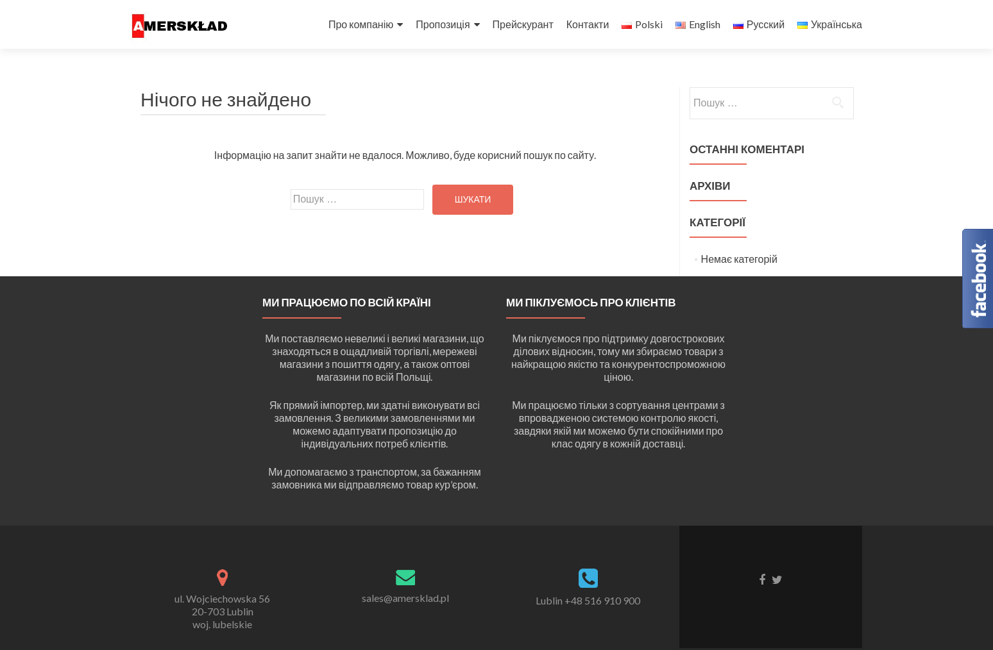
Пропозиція (443, 24)
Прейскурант (523, 24)
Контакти (587, 24)
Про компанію (360, 24)
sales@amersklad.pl (405, 598)
